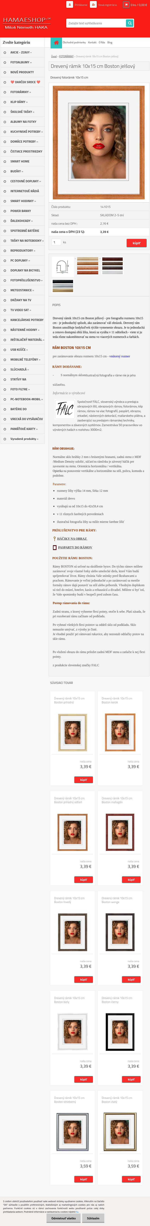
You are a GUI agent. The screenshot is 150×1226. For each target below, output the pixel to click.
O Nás (102, 42)
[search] (129, 23)
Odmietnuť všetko (63, 1218)
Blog (109, 42)
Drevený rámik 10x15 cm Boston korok (117, 700)
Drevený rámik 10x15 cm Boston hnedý (69, 900)
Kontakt (92, 42)
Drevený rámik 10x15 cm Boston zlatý (117, 1100)
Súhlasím (93, 1218)
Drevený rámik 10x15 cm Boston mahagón (117, 800)
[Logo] (27, 23)
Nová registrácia (107, 5)
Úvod (54, 56)
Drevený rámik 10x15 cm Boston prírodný (69, 700)
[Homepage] (56, 42)
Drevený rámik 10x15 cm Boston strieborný (69, 1100)
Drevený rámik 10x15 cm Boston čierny (117, 1000)
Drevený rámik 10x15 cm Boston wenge (117, 900)
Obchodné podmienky (74, 42)
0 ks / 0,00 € (139, 5)
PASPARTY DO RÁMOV (75, 547)
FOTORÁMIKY (66, 56)
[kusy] (56, 242)
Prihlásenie (81, 5)
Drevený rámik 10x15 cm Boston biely (69, 1000)
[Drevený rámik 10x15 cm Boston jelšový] (99, 84)
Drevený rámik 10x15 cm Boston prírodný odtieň (69, 800)
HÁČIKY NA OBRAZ (72, 538)
